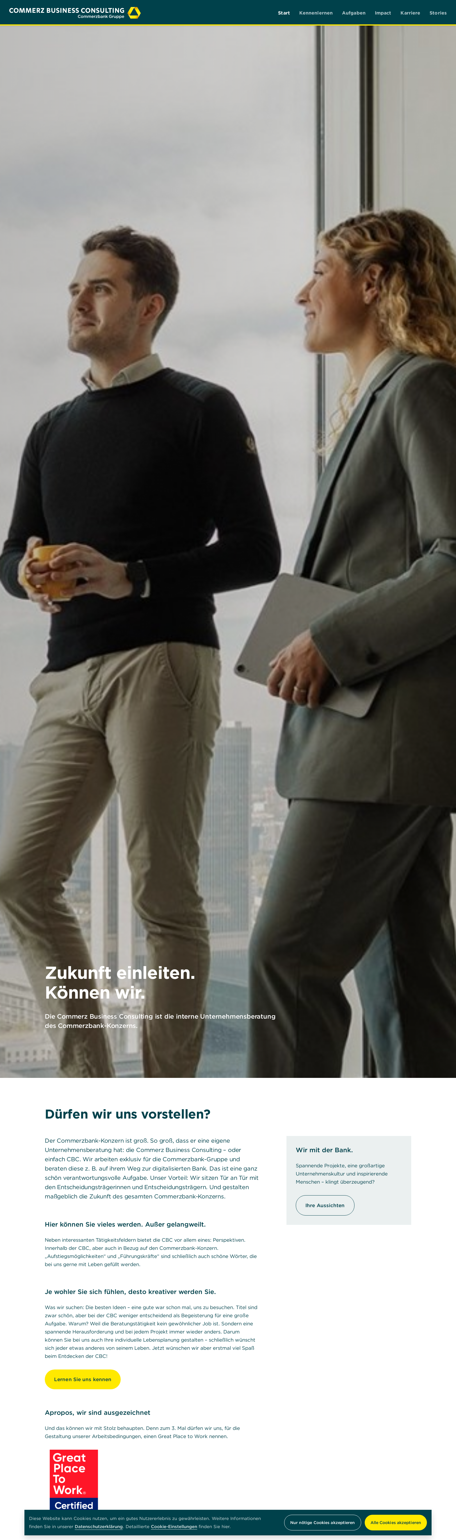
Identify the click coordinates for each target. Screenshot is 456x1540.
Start (284, 13)
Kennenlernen (316, 13)
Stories (438, 13)
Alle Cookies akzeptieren (395, 1522)
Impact (383, 13)
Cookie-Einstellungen (174, 1526)
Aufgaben (354, 13)
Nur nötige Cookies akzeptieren (322, 1522)
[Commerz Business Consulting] (75, 13)
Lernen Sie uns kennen (82, 1379)
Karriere (410, 13)
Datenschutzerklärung (99, 1526)
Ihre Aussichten (325, 1205)
